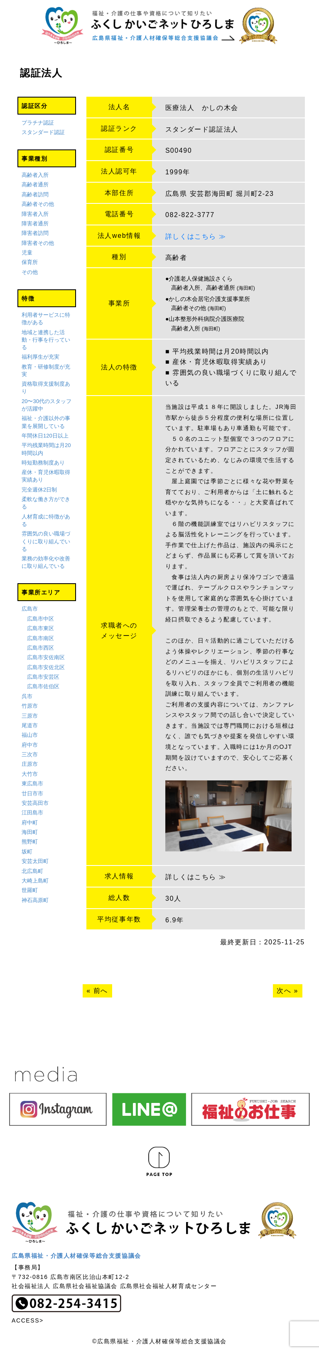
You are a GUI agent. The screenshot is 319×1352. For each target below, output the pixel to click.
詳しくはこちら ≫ (195, 236)
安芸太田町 (35, 861)
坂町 (27, 851)
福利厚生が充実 (40, 357)
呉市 (27, 696)
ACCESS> (28, 1320)
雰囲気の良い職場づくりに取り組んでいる (46, 541)
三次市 (30, 754)
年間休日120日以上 (45, 436)
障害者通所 (35, 223)
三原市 (30, 716)
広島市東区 (40, 628)
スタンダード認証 (43, 132)
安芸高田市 (35, 803)
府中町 (30, 822)
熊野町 (30, 842)
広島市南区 (40, 638)
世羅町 (30, 890)
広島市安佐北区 (46, 667)
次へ (284, 990)
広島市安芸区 (43, 677)
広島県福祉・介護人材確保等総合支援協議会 (76, 1255)
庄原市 (30, 764)
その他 (30, 272)
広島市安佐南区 (46, 657)
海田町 (30, 832)
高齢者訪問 (35, 194)
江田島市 (32, 812)
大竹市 (30, 774)
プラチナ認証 (38, 123)
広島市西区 (40, 648)
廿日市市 (32, 793)
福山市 (30, 735)
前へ (100, 990)
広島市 (30, 609)
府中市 (30, 745)
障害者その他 (38, 243)
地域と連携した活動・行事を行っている (46, 339)
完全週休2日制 (39, 490)
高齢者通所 (35, 185)
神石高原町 (35, 900)
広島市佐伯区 (43, 686)
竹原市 (30, 706)
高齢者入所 (35, 175)
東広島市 (32, 783)
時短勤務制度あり (43, 463)
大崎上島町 (35, 881)
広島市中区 (40, 619)
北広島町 (32, 871)
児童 (27, 252)
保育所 (30, 262)
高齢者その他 (38, 204)
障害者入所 (35, 214)
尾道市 (30, 725)
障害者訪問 (35, 233)
